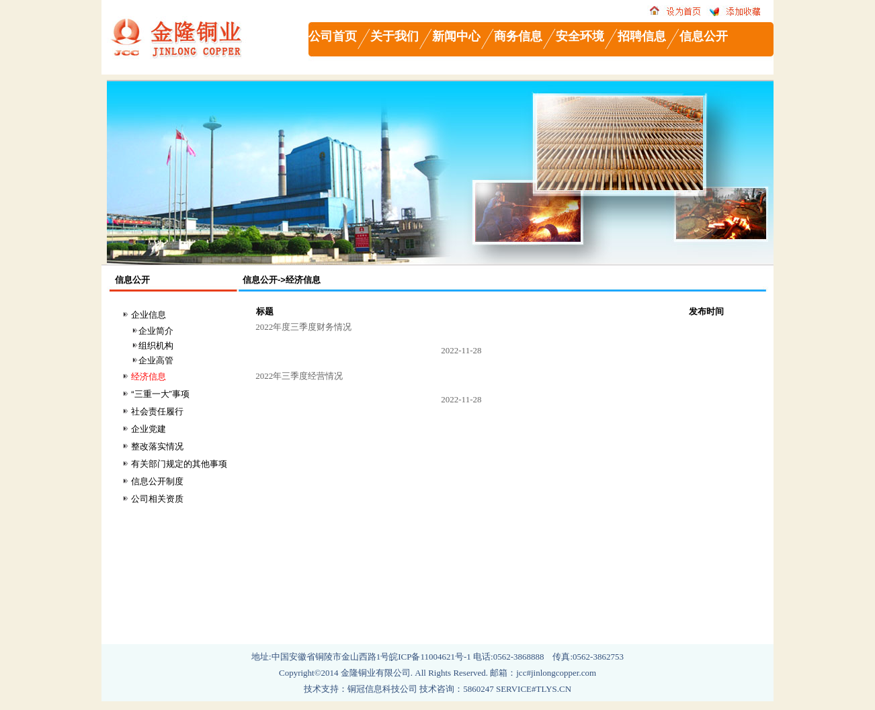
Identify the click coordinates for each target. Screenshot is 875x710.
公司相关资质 (157, 499)
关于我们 (394, 36)
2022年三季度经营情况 (298, 376)
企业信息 (148, 315)
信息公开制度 (157, 481)
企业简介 (155, 331)
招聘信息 (642, 36)
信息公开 (703, 36)
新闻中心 (456, 36)
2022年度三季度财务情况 (302, 327)
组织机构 (155, 346)
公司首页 (332, 36)
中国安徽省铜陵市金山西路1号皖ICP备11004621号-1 (372, 657)
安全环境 (580, 36)
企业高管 (155, 360)
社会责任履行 (157, 411)
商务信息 (518, 36)
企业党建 (148, 429)
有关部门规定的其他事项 (179, 464)
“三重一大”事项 (160, 394)
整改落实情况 (157, 446)
